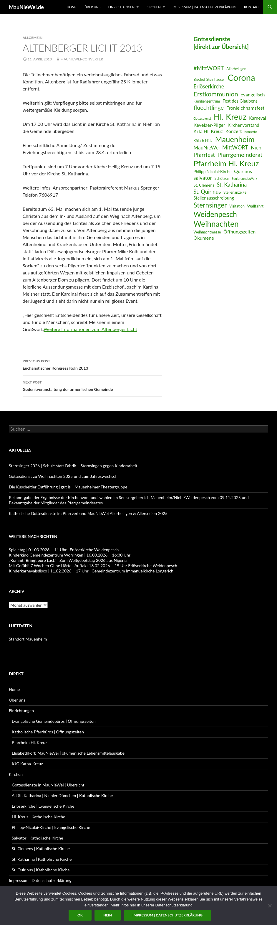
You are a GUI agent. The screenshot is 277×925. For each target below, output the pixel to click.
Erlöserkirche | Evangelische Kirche (43, 806)
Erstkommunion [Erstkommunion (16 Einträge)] (215, 94)
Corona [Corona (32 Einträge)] (241, 77)
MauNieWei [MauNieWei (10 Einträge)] (206, 147)
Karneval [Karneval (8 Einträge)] (257, 118)
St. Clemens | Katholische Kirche (41, 848)
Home (72, 7)
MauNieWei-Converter (81, 59)
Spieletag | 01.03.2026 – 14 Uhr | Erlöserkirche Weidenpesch (64, 549)
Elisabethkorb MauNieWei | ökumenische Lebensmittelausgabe (68, 753)
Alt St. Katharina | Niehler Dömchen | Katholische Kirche (62, 795)
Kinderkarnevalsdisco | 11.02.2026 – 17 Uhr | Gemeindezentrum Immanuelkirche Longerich (91, 570)
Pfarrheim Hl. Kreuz (29, 742)
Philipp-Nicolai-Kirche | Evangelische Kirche (51, 827)
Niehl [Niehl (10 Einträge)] (257, 147)
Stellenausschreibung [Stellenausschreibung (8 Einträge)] (213, 197)
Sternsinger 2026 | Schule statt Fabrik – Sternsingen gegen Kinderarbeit (73, 465)
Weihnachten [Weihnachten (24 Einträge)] (215, 223)
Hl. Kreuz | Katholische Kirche (38, 816)
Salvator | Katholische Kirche (37, 837)
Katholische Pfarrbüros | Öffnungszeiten (48, 731)
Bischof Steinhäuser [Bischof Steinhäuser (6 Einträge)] (209, 79)
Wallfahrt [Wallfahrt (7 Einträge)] (255, 205)
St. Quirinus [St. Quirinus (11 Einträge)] (207, 191)
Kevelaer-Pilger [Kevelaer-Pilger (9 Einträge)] (209, 125)
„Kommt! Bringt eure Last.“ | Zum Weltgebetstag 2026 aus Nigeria (68, 560)
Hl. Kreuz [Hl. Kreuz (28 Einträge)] (230, 116)
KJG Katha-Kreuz (27, 763)
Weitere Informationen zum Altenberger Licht (90, 329)
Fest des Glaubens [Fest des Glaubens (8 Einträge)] (240, 100)
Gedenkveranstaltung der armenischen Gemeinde (92, 385)
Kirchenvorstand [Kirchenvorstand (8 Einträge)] (243, 125)
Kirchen (154, 7)
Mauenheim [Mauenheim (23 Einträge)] (235, 139)
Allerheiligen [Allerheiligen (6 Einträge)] (236, 69)
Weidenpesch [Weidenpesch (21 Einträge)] (215, 214)
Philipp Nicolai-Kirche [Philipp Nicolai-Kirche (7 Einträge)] (212, 171)
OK (80, 915)
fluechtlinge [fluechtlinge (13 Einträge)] (208, 107)
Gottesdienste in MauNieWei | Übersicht (48, 784)
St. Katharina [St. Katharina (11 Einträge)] (232, 184)
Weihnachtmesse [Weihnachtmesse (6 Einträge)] (207, 232)
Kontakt (251, 7)
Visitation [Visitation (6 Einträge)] (237, 206)
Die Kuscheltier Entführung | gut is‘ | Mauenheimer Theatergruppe (68, 486)
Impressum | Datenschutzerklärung (204, 7)
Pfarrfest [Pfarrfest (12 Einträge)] (204, 154)
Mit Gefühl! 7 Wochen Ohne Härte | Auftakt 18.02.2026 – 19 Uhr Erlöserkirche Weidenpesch (93, 565)
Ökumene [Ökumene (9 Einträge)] (203, 238)
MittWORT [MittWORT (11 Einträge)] (235, 147)
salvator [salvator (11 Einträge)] (202, 178)
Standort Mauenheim (28, 638)
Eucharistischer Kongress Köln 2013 (92, 364)
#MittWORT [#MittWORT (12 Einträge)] (208, 68)
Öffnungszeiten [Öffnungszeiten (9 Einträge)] (239, 231)
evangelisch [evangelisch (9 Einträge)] (252, 94)
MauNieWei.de (26, 7)
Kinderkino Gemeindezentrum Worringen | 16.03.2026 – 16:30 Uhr (69, 554)
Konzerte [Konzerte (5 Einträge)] (250, 132)
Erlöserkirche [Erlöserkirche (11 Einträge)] (208, 86)
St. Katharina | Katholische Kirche (42, 859)
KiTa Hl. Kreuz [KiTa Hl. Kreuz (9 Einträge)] (208, 131)
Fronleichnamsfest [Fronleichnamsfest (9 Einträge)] (245, 108)
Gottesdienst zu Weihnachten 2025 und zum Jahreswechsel (62, 476)
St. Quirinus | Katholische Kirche (41, 869)
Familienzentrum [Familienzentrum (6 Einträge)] (206, 101)
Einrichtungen (121, 7)
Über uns (92, 7)
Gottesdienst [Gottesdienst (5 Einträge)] (202, 118)
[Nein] (270, 905)
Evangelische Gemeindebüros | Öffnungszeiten (54, 721)
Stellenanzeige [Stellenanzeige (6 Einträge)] (234, 192)
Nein (107, 915)
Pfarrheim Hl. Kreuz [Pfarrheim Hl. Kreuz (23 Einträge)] (226, 163)
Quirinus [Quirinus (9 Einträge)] (243, 171)
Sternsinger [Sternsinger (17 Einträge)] (210, 205)
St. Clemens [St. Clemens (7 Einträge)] (203, 184)
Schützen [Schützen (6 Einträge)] (222, 178)
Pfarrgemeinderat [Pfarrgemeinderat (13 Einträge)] (240, 154)
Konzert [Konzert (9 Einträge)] (233, 131)
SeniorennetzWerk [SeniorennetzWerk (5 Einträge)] (244, 178)
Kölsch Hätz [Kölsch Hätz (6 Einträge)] (203, 141)
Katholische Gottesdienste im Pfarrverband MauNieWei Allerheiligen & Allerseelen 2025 (88, 513)
